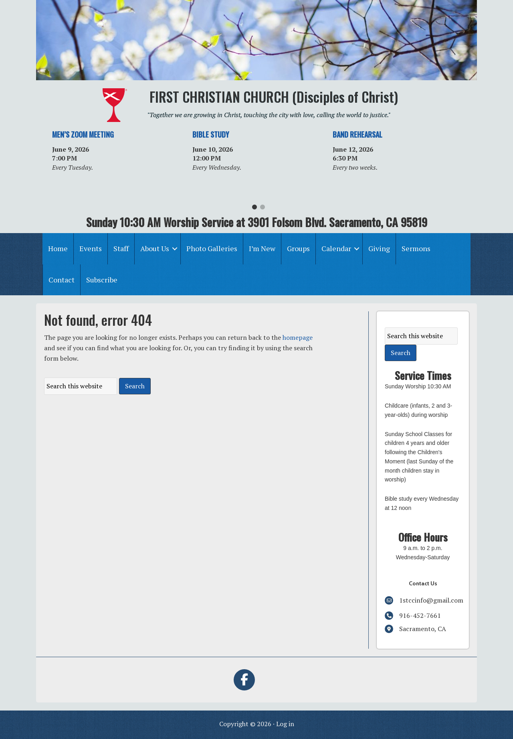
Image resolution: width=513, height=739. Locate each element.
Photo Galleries (211, 248)
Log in (285, 723)
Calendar (336, 248)
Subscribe (101, 279)
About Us (154, 248)
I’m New (262, 248)
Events (90, 248)
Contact (61, 279)
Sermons (416, 248)
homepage (298, 337)
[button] (174, 248)
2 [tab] (263, 209)
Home (58, 248)
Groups (298, 248)
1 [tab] (254, 209)
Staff (121, 248)
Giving (379, 248)
